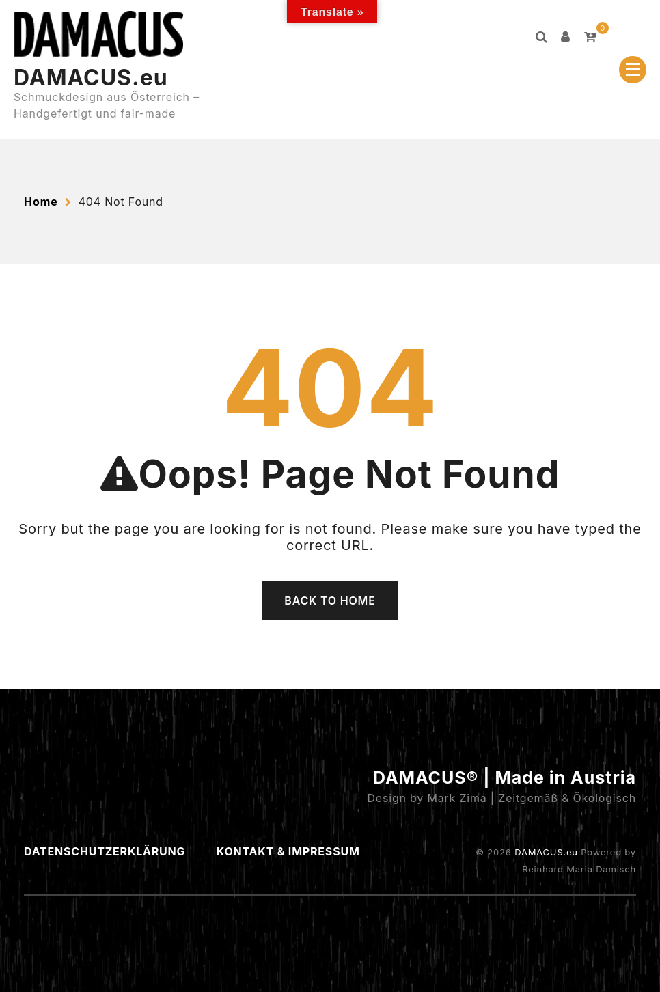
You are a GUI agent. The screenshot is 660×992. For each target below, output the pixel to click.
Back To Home (329, 600)
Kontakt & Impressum (288, 851)
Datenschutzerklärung (104, 851)
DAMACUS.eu (91, 77)
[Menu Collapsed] (632, 69)
